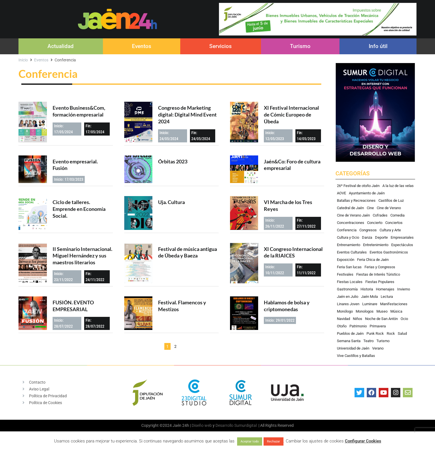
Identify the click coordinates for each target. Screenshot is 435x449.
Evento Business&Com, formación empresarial (79, 111)
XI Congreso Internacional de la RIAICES (293, 252)
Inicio (23, 60)
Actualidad (60, 46)
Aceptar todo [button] (250, 441)
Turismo (300, 46)
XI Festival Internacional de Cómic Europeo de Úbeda (291, 114)
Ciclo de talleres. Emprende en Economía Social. (79, 209)
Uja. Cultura (171, 202)
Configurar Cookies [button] (363, 441)
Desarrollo (224, 425)
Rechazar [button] (273, 441)
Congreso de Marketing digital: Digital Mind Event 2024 (187, 114)
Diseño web (202, 425)
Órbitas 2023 (172, 161)
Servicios (220, 46)
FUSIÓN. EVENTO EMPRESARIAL (73, 305)
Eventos (141, 46)
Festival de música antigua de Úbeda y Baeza (187, 252)
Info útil (378, 46)
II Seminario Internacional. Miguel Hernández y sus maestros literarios (82, 256)
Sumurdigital (245, 425)
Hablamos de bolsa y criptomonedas (287, 305)
